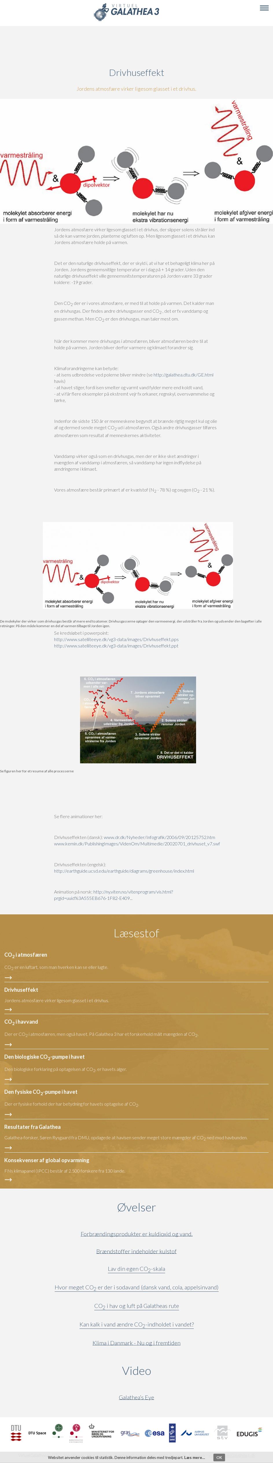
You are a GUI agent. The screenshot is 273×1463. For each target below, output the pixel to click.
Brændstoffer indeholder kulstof (136, 1251)
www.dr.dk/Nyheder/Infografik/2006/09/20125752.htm (159, 837)
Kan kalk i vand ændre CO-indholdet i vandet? (137, 1325)
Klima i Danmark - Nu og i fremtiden (136, 1342)
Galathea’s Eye (136, 1397)
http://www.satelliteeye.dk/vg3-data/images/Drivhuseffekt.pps (116, 639)
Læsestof (136, 933)
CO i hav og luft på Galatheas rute (136, 1306)
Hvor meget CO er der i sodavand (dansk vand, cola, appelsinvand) (137, 1288)
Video (164, 1371)
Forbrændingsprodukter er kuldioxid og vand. (137, 1233)
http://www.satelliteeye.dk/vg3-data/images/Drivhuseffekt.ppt (116, 645)
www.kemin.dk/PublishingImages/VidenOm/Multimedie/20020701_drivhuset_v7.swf (137, 843)
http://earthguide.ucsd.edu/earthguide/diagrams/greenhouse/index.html (124, 871)
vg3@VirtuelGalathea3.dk (232, 1455)
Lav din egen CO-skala (136, 1269)
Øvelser (136, 1207)
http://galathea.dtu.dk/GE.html (183, 374)
